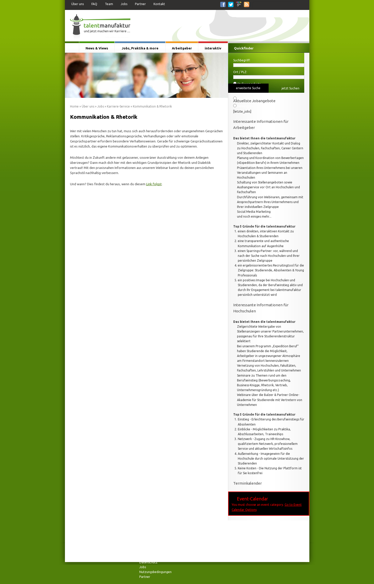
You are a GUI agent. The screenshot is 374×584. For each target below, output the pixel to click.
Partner (140, 4)
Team (109, 4)
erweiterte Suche (248, 88)
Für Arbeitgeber (292, 15)
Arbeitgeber (182, 48)
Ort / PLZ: (240, 72)
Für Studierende (242, 14)
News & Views (97, 48)
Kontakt (159, 4)
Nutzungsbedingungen (155, 572)
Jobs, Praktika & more (140, 48)
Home (74, 106)
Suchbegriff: (241, 60)
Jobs (124, 4)
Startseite (72, 48)
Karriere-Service (118, 106)
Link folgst (154, 184)
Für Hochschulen (267, 15)
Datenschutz (148, 562)
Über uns (77, 4)
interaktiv (213, 48)
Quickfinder (244, 48)
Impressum (147, 552)
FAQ (94, 4)
